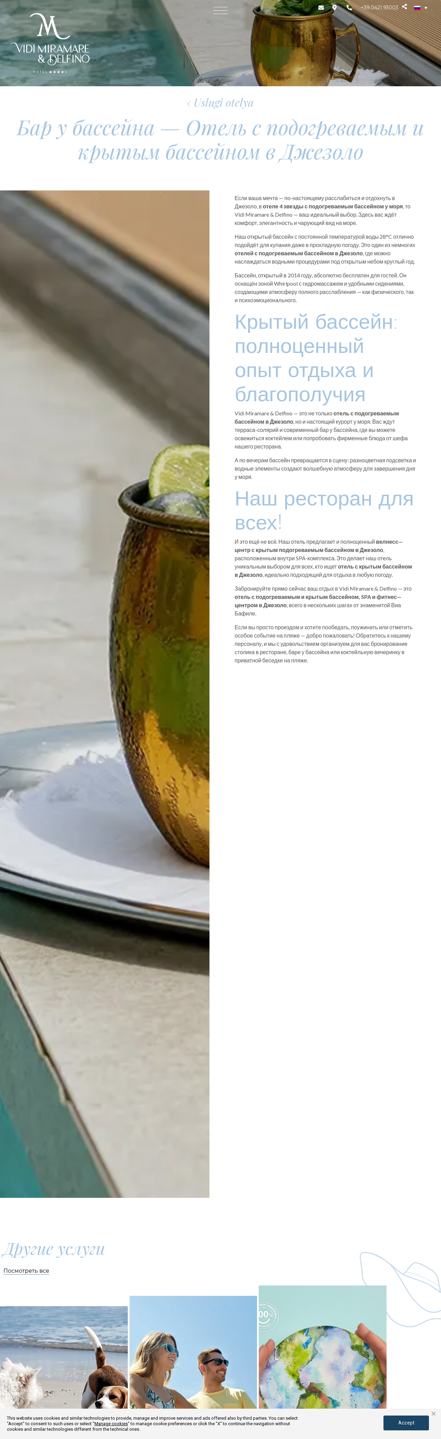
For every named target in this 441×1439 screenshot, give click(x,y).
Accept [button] (404, 1422)
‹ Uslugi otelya (220, 102)
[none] (421, 7)
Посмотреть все (26, 1271)
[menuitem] (421, 7)
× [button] (433, 1414)
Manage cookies (111, 1423)
